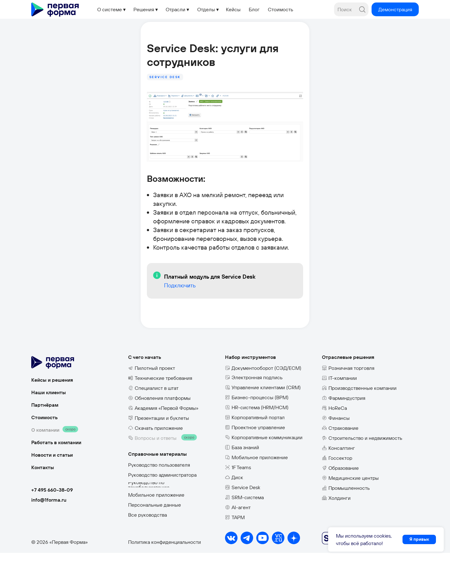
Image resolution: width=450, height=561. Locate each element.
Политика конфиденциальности (164, 550)
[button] (395, 9)
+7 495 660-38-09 (52, 498)
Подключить (130, 300)
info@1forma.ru (49, 508)
